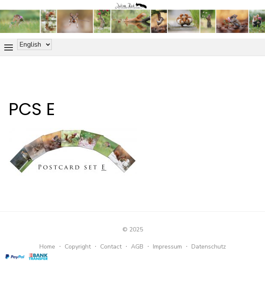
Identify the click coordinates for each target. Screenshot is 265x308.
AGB (137, 247)
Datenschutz (208, 247)
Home (47, 247)
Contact (111, 247)
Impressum (167, 247)
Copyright (78, 247)
